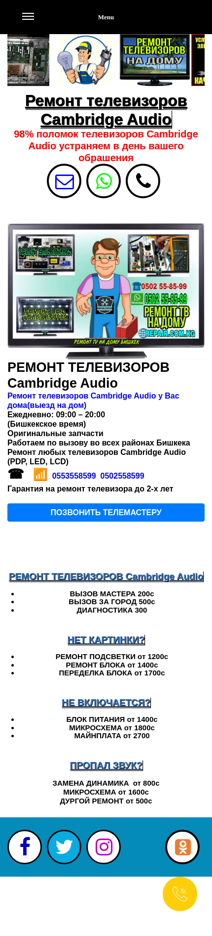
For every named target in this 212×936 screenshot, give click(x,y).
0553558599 (74, 476)
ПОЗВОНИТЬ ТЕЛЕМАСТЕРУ (105, 512)
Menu (68, 22)
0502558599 (122, 476)
